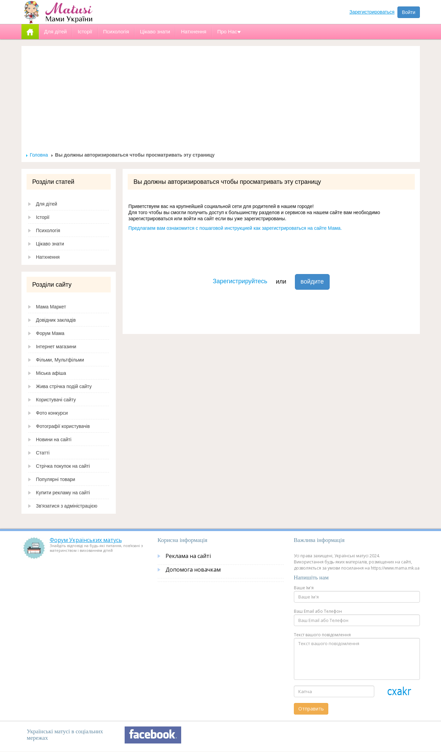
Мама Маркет (51, 306)
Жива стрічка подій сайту (64, 386)
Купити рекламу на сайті (63, 492)
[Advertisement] (220, 100)
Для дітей (46, 204)
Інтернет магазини (56, 346)
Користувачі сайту (56, 399)
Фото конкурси (52, 413)
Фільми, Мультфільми (60, 360)
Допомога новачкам (193, 569)
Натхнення (48, 257)
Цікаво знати (50, 243)
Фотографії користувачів (63, 426)
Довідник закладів (56, 320)
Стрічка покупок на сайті (63, 466)
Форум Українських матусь (86, 540)
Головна (39, 155)
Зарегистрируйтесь (240, 281)
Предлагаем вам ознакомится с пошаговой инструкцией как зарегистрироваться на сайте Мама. (235, 228)
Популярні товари (55, 479)
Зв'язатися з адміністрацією (66, 506)
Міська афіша (51, 373)
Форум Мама (50, 333)
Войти (408, 12)
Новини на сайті (54, 439)
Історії (43, 217)
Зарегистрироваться (371, 12)
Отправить (311, 708)
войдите (312, 281)
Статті (43, 452)
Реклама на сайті (188, 556)
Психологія (48, 230)
